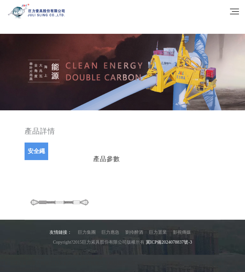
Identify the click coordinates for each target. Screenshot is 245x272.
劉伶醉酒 (134, 232)
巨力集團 (87, 232)
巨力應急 (110, 232)
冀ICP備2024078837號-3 (169, 242)
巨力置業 (158, 232)
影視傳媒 (182, 232)
